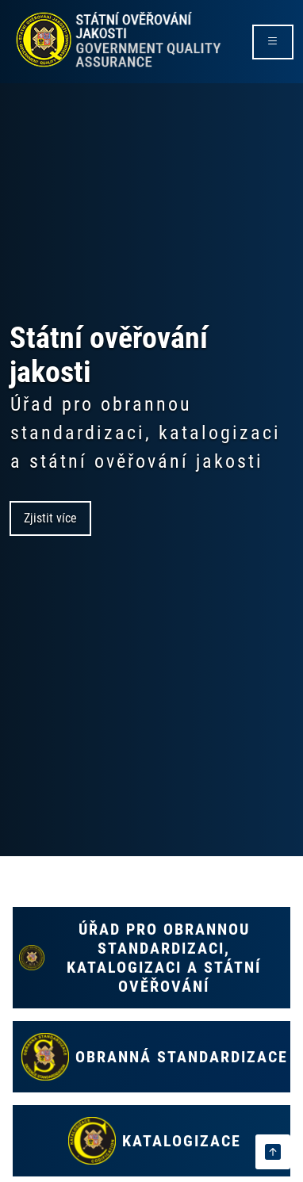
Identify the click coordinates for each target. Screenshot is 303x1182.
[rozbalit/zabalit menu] (272, 42)
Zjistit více (50, 518)
